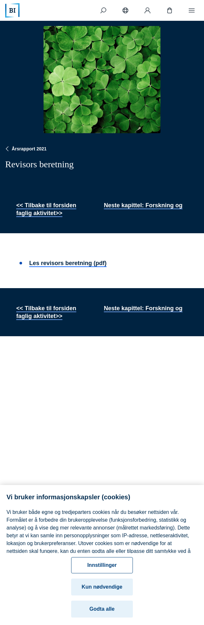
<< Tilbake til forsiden (46, 205)
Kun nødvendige (102, 591)
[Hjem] (12, 10)
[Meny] (192, 10)
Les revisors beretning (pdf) (68, 263)
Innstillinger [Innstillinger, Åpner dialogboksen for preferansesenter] (102, 569)
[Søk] (103, 10)
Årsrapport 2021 (25, 149)
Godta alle (101, 613)
